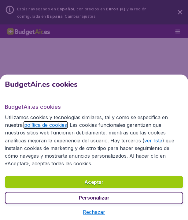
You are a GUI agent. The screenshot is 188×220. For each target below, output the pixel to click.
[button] (93, 212)
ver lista (97, 149)
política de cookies (25, 133)
